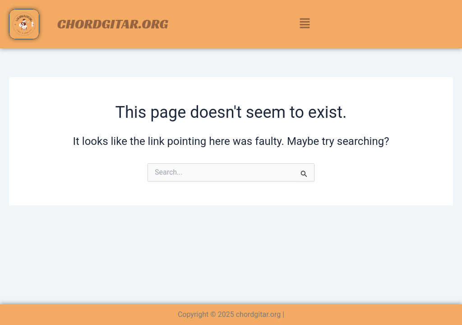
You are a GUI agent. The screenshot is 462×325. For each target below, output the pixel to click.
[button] (305, 24)
